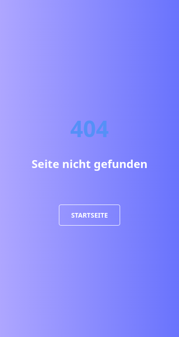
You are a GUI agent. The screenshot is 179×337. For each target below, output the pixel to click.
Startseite (89, 215)
